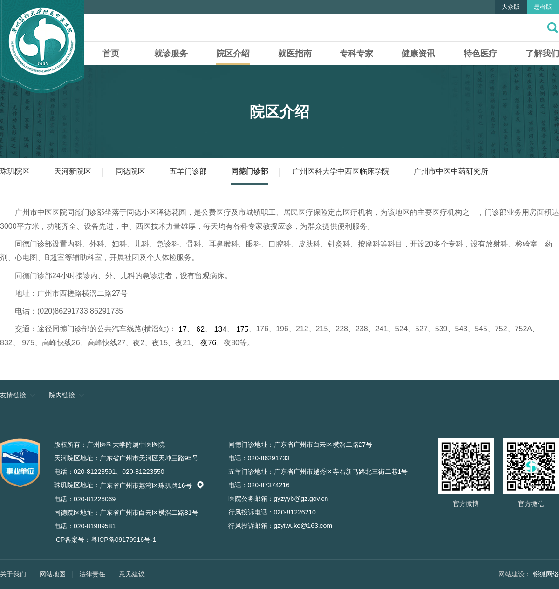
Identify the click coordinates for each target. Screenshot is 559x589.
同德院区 (130, 171)
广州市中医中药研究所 (451, 171)
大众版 (511, 6)
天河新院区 (72, 171)
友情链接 (13, 395)
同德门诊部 (249, 171)
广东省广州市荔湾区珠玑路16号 (152, 485)
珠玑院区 (15, 171)
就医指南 (295, 53)
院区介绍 (233, 53)
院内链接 (62, 395)
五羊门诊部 (188, 171)
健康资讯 (418, 53)
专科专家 (356, 53)
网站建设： (514, 574)
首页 (110, 53)
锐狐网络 (546, 574)
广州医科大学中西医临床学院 (341, 171)
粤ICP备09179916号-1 (123, 539)
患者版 (543, 6)
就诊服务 (171, 53)
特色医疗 (480, 53)
